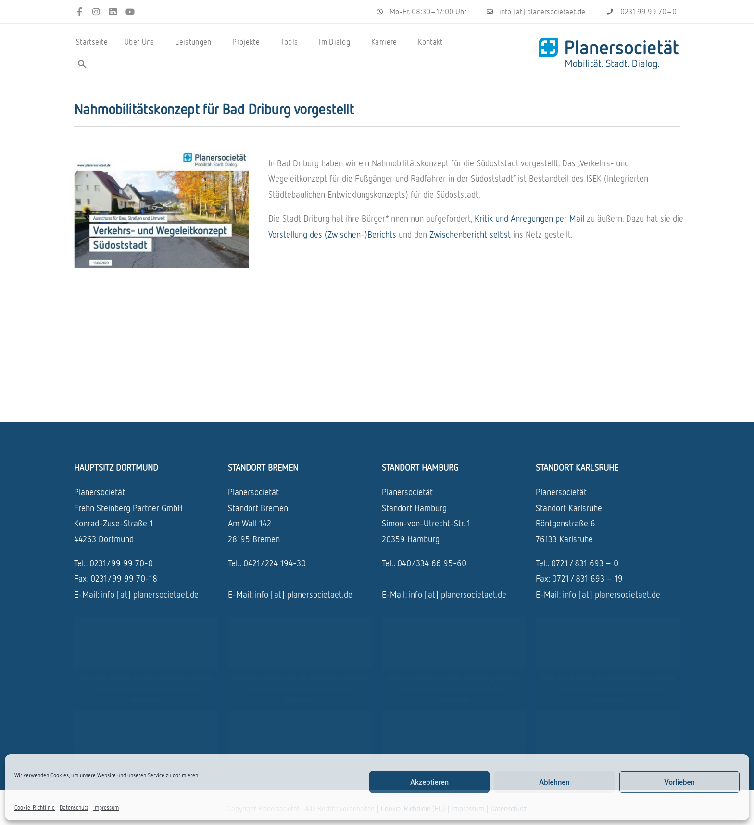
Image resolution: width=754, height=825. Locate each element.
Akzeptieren (429, 782)
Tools (292, 42)
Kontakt (430, 42)
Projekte (248, 42)
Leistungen (195, 42)
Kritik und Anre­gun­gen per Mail (529, 218)
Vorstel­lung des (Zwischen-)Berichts (332, 234)
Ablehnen (554, 782)
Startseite (92, 42)
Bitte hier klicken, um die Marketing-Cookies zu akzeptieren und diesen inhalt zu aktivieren (146, 689)
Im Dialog (337, 42)
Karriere (386, 42)
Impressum (106, 807)
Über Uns (141, 42)
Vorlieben (679, 782)
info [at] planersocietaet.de (150, 594)
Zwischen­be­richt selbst (470, 234)
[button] (82, 64)
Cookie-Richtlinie (34, 807)
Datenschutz (74, 807)
